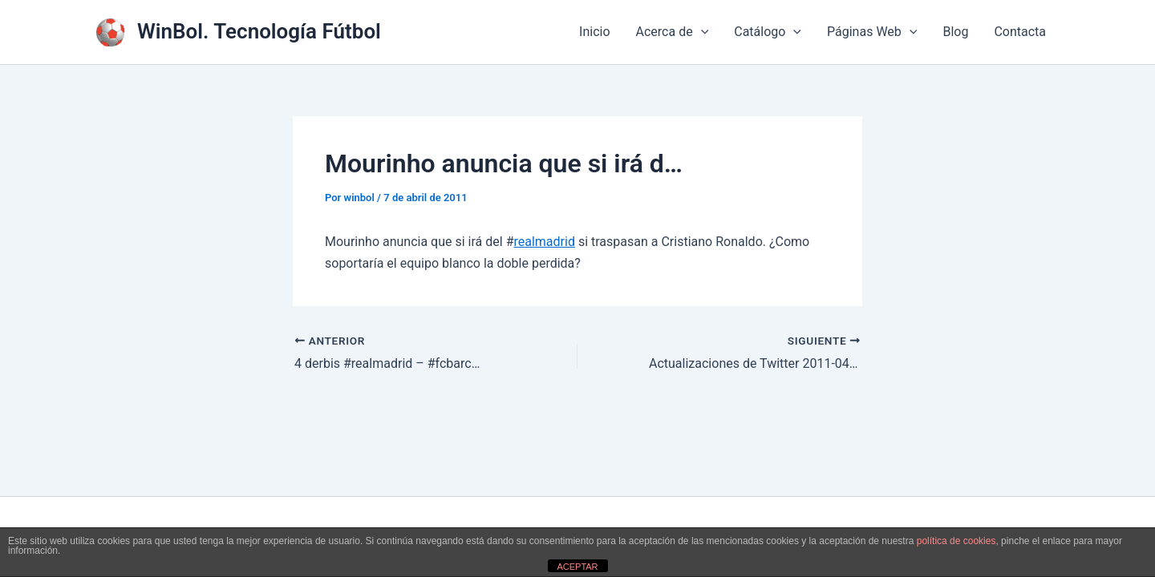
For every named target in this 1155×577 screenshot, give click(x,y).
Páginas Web (872, 32)
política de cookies (956, 541)
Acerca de (672, 32)
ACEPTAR (577, 566)
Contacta (1020, 31)
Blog (955, 31)
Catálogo (767, 32)
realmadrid (543, 241)
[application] (701, 32)
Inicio (594, 31)
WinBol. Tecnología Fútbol (259, 31)
